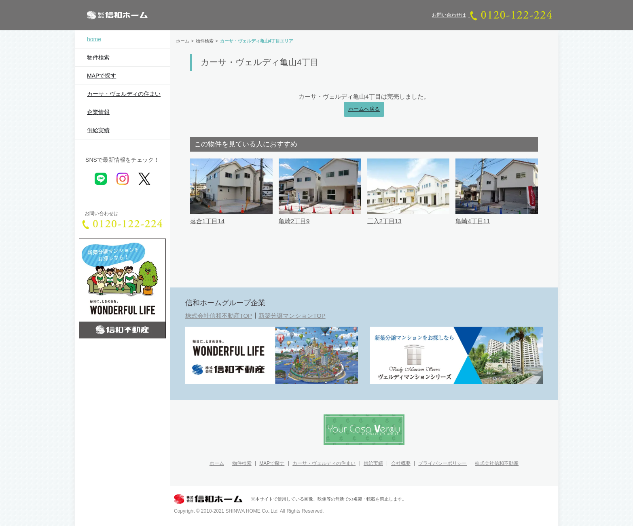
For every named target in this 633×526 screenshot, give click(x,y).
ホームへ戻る (364, 109)
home (94, 39)
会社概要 (401, 463)
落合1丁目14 (207, 221)
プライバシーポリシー (442, 463)
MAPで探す (101, 75)
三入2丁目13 (384, 221)
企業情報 (98, 112)
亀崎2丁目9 (294, 221)
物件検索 (98, 57)
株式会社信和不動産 (497, 463)
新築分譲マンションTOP (292, 315)
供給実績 (98, 130)
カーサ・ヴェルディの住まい (124, 94)
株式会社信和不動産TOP (218, 315)
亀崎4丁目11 (472, 221)
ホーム (217, 463)
